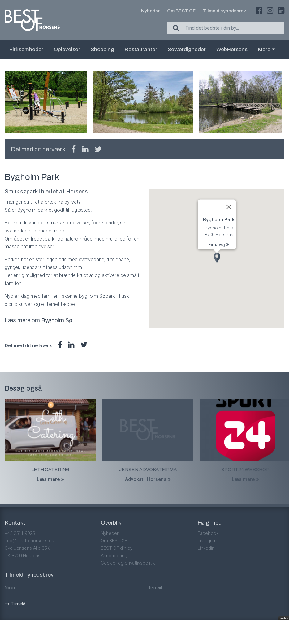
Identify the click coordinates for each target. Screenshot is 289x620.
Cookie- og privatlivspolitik (128, 563)
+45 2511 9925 (20, 533)
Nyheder (150, 10)
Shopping (102, 49)
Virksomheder (26, 49)
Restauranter (141, 49)
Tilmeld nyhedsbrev (224, 10)
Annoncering (114, 555)
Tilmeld (15, 603)
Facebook (207, 533)
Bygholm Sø (56, 320)
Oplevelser (67, 49)
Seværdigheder (187, 49)
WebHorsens (232, 49)
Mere (266, 49)
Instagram (207, 541)
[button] (217, 258)
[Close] (228, 206)
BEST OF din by (116, 548)
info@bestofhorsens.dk (29, 541)
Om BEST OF (181, 10)
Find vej (218, 244)
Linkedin (205, 548)
